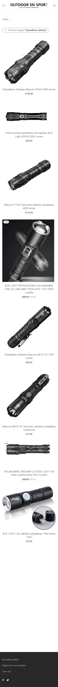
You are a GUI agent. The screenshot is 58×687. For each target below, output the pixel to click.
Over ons (6, 671)
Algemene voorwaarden (14, 665)
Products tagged (27, 30)
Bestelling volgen (10, 659)
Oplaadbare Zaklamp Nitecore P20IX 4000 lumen (29, 89)
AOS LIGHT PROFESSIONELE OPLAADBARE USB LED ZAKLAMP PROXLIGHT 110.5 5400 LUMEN (29, 289)
